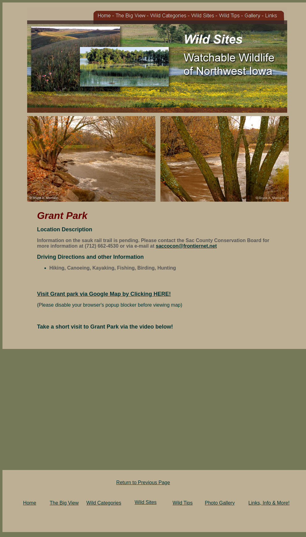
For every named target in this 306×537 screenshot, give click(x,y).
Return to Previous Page (143, 482)
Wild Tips (183, 503)
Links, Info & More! (268, 503)
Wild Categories (103, 503)
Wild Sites (145, 502)
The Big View (64, 503)
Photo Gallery (220, 503)
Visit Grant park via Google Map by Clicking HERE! (104, 294)
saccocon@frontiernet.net (186, 246)
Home (29, 503)
